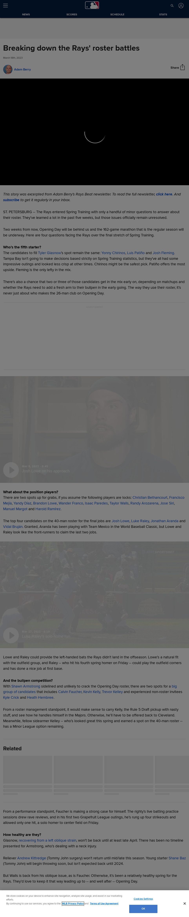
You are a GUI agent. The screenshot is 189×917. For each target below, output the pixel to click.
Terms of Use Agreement (104, 903)
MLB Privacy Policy (73, 903)
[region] (94, 903)
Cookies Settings (143, 898)
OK (143, 908)
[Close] (184, 903)
